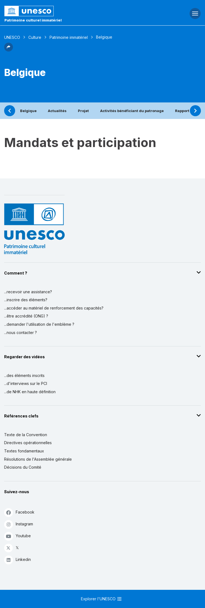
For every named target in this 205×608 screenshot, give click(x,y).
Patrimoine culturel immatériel (33, 20)
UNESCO (12, 37)
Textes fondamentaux (24, 451)
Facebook (19, 512)
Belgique (28, 110)
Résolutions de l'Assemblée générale (38, 459)
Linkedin (17, 559)
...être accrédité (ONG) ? (26, 316)
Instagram (18, 524)
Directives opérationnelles (28, 442)
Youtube (17, 536)
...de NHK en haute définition (30, 391)
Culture (34, 37)
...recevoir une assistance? (28, 291)
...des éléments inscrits (24, 375)
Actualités (57, 110)
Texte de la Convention (25, 434)
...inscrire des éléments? (25, 299)
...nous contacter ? (20, 332)
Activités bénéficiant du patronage (132, 110)
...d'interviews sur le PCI (25, 383)
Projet (83, 110)
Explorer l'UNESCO (101, 599)
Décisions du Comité (22, 467)
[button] (8, 50)
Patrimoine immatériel (69, 37)
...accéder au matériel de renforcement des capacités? (53, 308)
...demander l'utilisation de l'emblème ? (39, 324)
